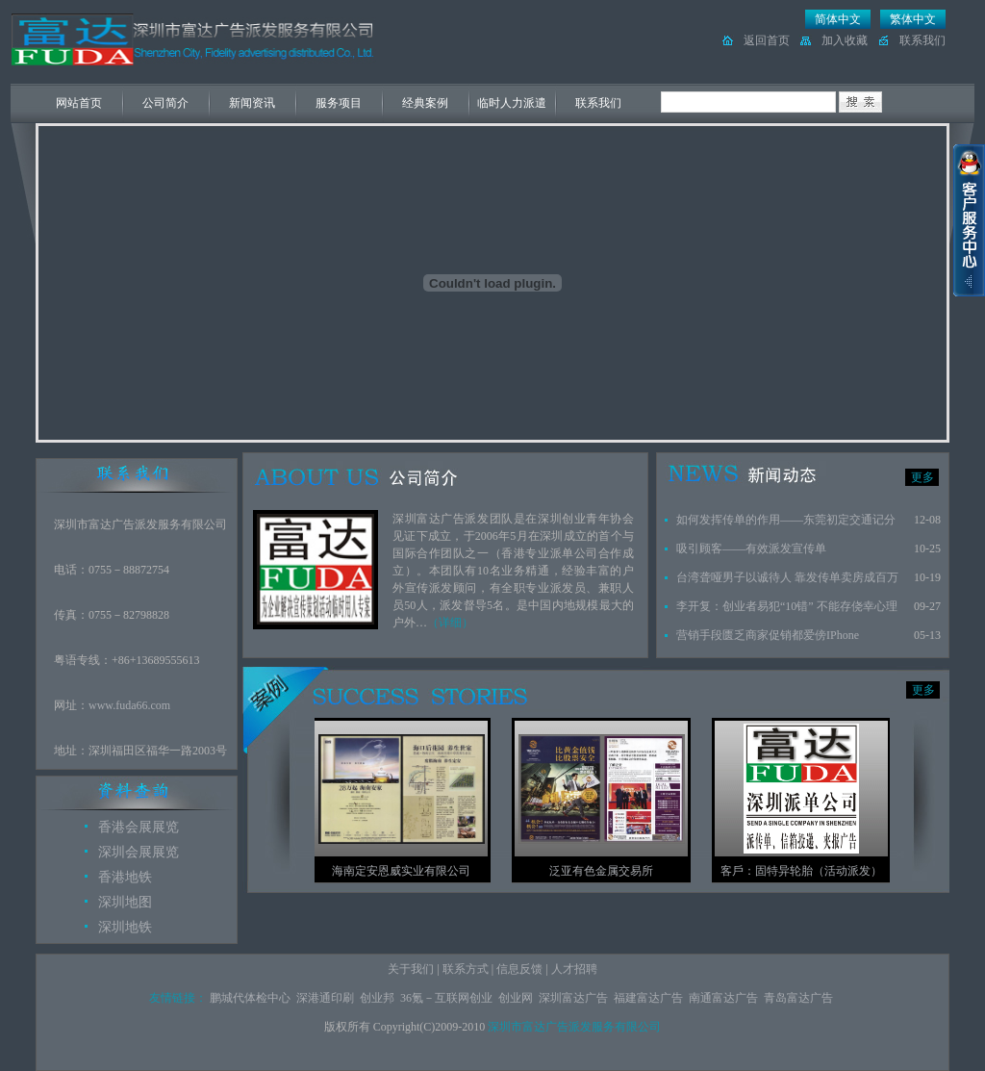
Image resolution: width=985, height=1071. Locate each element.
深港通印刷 (325, 998)
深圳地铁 (125, 927)
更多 (922, 477)
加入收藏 (844, 40)
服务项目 (339, 103)
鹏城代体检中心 (250, 998)
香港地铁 (125, 877)
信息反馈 (519, 969)
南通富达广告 (723, 998)
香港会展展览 (138, 827)
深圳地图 (125, 902)
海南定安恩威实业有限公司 (414, 871)
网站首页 (79, 103)
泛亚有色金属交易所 (615, 871)
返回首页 (767, 40)
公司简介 (165, 103)
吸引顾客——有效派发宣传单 (751, 548)
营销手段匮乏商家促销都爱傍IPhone (767, 635)
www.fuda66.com (129, 705)
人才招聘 (574, 969)
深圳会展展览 (138, 852)
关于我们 (411, 969)
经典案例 (425, 103)
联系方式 (465, 969)
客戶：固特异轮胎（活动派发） (815, 871)
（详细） (450, 622)
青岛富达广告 (798, 998)
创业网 (515, 998)
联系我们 (922, 40)
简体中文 (838, 19)
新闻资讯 (252, 103)
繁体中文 (913, 19)
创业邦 (377, 998)
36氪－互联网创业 (446, 998)
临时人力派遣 (511, 103)
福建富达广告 (648, 998)
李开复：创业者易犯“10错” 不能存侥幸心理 (786, 606)
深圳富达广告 (573, 998)
